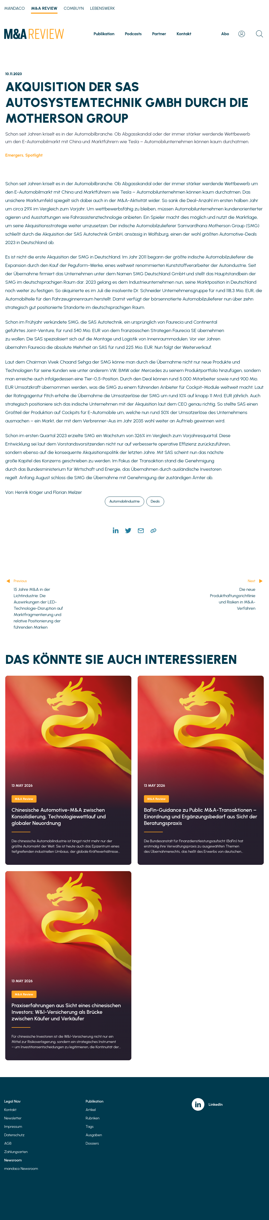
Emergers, (15, 155)
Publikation (104, 33)
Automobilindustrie (124, 501)
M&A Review (44, 9)
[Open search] (259, 34)
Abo (225, 33)
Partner (159, 33)
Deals (155, 501)
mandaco (14, 8)
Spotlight (34, 155)
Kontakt (184, 33)
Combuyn (74, 8)
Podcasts (133, 33)
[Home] (34, 34)
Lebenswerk (102, 8)
